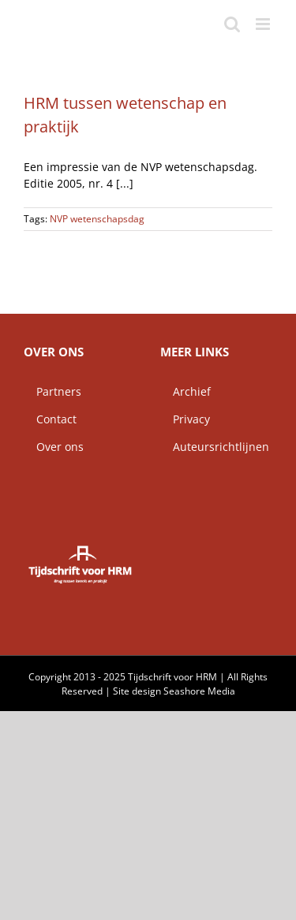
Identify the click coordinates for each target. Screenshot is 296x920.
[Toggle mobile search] (232, 24)
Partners (52, 391)
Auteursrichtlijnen (214, 446)
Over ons (54, 446)
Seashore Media (199, 691)
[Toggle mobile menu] (264, 24)
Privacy (185, 419)
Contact (50, 419)
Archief (185, 391)
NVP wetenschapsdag (97, 218)
